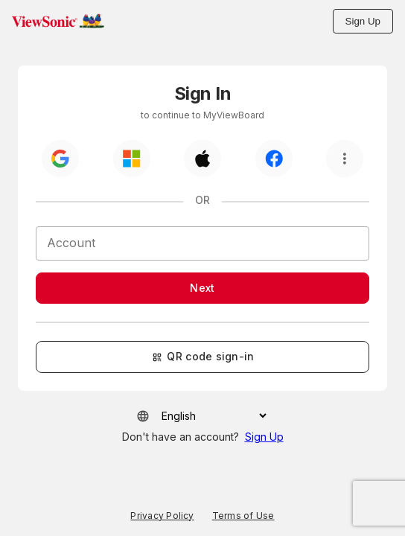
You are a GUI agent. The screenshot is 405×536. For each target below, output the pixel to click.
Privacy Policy (162, 516)
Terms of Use (243, 516)
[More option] (344, 158)
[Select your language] (209, 416)
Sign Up (362, 21)
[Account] (202, 243)
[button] (58, 20)
